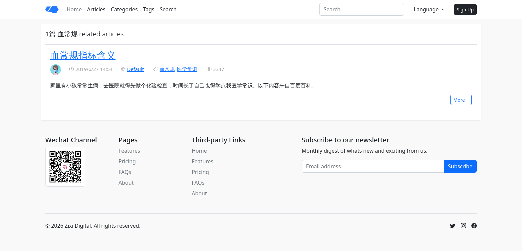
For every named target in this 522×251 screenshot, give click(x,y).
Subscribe (460, 166)
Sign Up (465, 9)
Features (129, 150)
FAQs (125, 172)
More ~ (461, 100)
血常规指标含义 (83, 55)
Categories (124, 9)
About (126, 182)
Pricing (127, 161)
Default (135, 69)
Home (74, 9)
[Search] (361, 9)
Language (427, 9)
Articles (96, 9)
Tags (148, 9)
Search (168, 9)
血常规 (167, 69)
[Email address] (373, 166)
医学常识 (187, 69)
